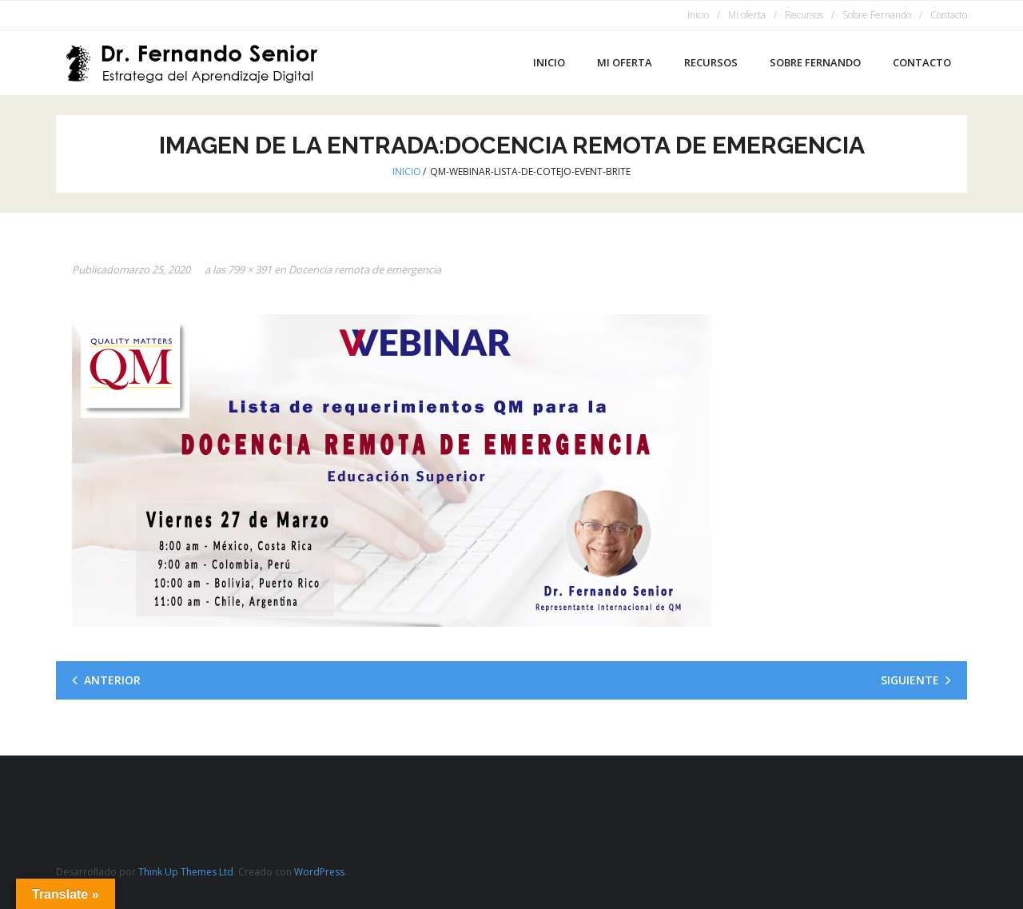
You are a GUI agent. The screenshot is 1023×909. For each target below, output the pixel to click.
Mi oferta (747, 15)
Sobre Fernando (876, 15)
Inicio (698, 15)
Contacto (948, 15)
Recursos (804, 15)
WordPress (319, 872)
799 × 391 (250, 269)
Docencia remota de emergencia (365, 269)
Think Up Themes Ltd (185, 872)
